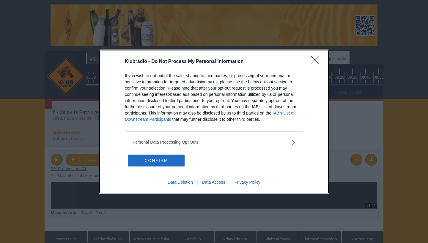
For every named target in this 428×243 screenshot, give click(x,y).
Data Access (213, 182)
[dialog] (214, 121)
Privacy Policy (247, 182)
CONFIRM (156, 160)
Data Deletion (180, 182)
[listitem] (214, 142)
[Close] (316, 61)
